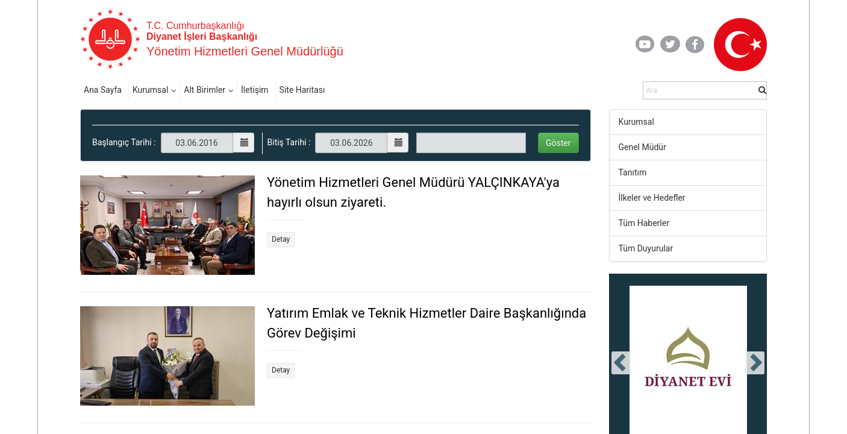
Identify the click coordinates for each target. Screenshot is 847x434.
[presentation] (621, 362)
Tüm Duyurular (646, 248)
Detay (281, 239)
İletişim (255, 90)
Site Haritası (302, 90)
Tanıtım (633, 172)
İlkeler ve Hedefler (652, 198)
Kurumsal (150, 90)
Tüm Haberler (644, 223)
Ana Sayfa (103, 90)
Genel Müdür (642, 147)
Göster (558, 143)
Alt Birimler (204, 90)
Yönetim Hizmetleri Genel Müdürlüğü (244, 51)
